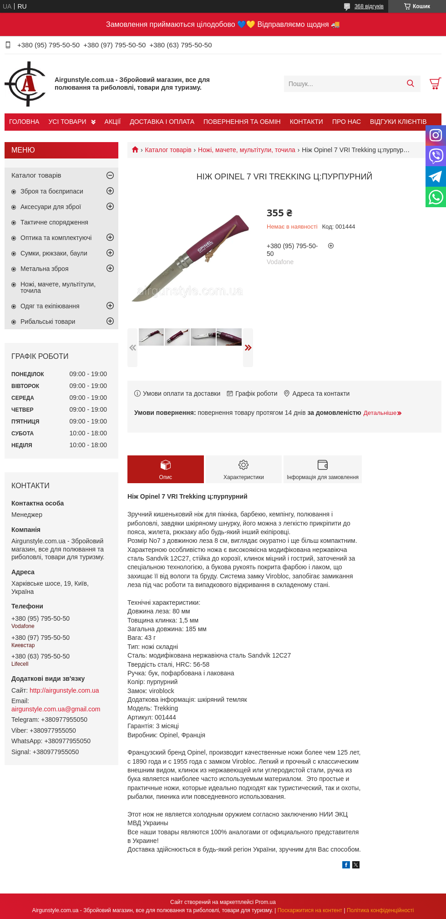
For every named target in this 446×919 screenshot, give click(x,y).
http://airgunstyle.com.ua (64, 690)
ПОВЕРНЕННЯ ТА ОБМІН (242, 121)
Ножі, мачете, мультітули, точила (246, 149)
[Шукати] (410, 84)
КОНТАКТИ (306, 121)
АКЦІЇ (113, 121)
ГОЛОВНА (24, 121)
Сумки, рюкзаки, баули (53, 253)
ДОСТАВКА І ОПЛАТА (162, 121)
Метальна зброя (44, 268)
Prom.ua (265, 902)
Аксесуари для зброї (50, 206)
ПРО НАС (346, 121)
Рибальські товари (47, 321)
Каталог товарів (168, 149)
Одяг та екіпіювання (50, 306)
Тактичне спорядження (54, 222)
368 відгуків (369, 6)
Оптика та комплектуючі (55, 237)
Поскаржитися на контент (310, 910)
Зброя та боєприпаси (51, 191)
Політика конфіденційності (380, 910)
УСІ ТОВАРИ (67, 121)
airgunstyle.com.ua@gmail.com (56, 709)
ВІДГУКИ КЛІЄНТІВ (398, 121)
